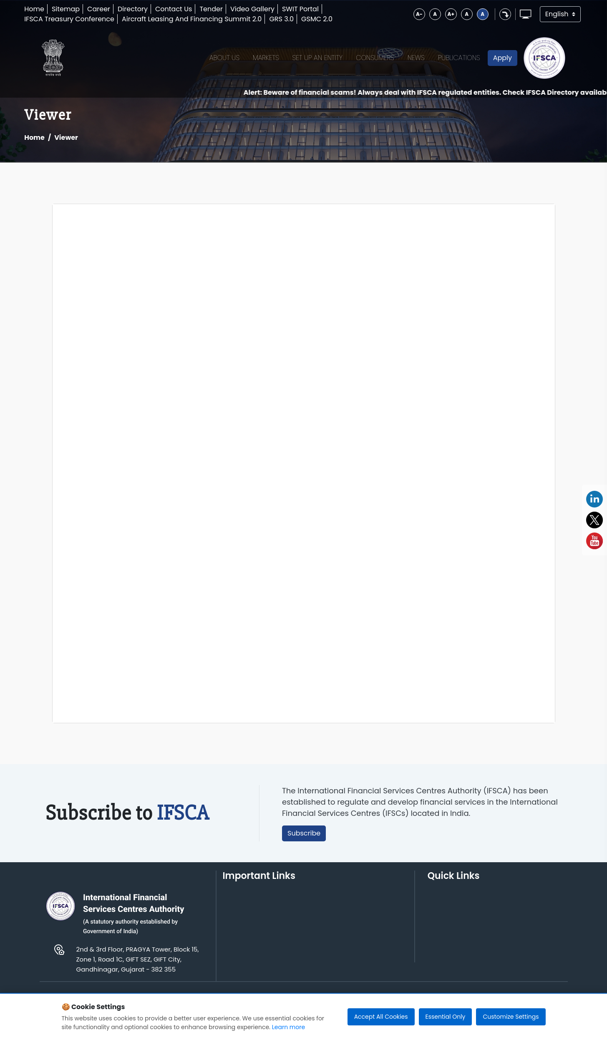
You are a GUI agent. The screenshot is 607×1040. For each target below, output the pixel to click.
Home (34, 9)
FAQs (506, 918)
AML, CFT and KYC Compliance (527, 936)
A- (419, 14)
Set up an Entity (317, 58)
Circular (441, 957)
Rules (436, 918)
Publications (459, 58)
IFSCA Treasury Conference (69, 19)
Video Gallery (252, 9)
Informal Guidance (529, 953)
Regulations (447, 931)
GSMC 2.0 (316, 19)
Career (98, 9)
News (416, 58)
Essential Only (446, 1016)
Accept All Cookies (381, 1016)
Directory (133, 9)
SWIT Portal (300, 9)
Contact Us (173, 9)
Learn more (288, 1027)
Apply (502, 58)
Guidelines (515, 905)
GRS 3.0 (281, 19)
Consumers (375, 58)
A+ (451, 14)
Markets (266, 58)
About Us (224, 58)
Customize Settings (511, 1016)
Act (433, 905)
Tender (211, 9)
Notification (447, 944)
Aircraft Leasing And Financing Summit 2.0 (192, 19)
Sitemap (66, 9)
